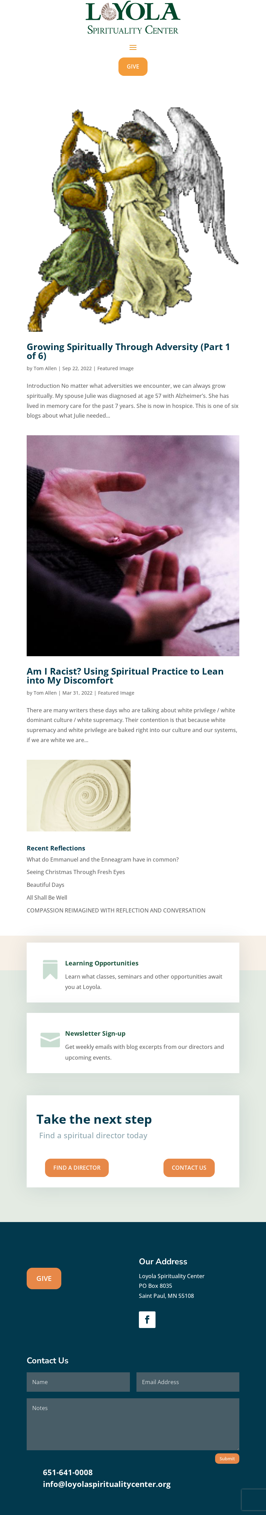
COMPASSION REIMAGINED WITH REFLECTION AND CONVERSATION (116, 910)
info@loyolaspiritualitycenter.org (106, 1484)
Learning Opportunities (107, 969)
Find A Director (102, 1156)
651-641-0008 (68, 1472)
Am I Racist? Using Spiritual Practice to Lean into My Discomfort (125, 675)
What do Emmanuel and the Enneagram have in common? (103, 859)
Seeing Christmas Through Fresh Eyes (76, 872)
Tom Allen (45, 368)
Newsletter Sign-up (102, 1041)
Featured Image (115, 368)
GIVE (133, 66)
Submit (227, 1458)
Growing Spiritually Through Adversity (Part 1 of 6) (128, 351)
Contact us (164, 1156)
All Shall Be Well (47, 897)
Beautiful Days (45, 885)
